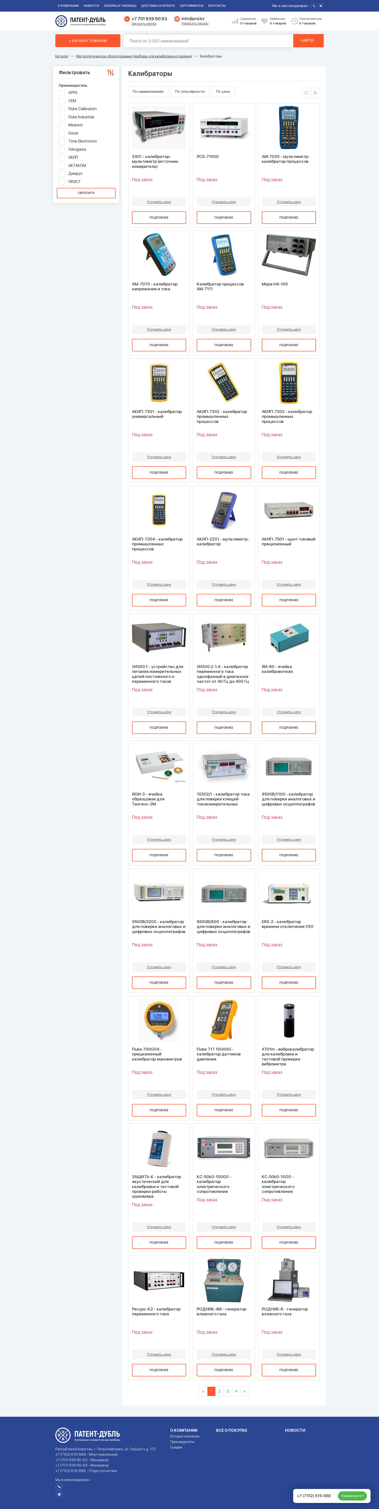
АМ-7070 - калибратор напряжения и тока (154, 286)
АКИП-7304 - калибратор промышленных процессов (157, 544)
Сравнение (249, 21)
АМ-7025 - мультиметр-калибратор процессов (286, 159)
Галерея (176, 1447)
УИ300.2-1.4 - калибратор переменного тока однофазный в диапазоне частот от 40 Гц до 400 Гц (223, 674)
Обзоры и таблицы (120, 5)
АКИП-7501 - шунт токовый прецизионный (288, 541)
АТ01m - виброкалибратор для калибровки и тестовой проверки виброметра (288, 1056)
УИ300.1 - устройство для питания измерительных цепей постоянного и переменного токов (157, 674)
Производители (182, 1442)
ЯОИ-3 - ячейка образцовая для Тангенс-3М (148, 799)
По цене (223, 91)
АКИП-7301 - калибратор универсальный (157, 414)
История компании (184, 1436)
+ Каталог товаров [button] (88, 41)
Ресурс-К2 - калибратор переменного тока (156, 1311)
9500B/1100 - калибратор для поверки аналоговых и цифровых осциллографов (288, 799)
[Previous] (203, 1391)
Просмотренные (307, 21)
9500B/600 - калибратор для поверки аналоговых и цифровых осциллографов (223, 926)
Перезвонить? (352, 1496)
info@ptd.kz (193, 18)
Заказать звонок (144, 24)
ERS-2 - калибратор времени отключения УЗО (287, 924)
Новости (91, 5)
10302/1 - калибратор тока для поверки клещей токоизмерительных (223, 799)
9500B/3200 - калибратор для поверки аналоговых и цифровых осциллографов (158, 926)
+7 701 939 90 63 (149, 18)
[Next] (244, 1391)
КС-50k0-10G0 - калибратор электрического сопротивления (278, 1184)
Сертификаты (192, 5)
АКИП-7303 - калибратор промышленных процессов (287, 416)
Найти (307, 41)
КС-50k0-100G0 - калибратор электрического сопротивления (214, 1184)
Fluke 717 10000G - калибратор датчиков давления (219, 1054)
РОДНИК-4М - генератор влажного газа (221, 1311)
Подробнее (159, 217)
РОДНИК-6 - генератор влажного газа (285, 1311)
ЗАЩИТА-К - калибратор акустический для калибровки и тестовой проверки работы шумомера (156, 1186)
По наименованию (148, 91)
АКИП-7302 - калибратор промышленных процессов (222, 416)
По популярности (189, 91)
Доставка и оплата (158, 5)
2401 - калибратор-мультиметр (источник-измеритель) (156, 161)
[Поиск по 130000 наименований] (207, 41)
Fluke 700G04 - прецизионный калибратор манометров (157, 1054)
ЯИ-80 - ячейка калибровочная (277, 669)
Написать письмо (195, 23)
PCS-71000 (208, 156)
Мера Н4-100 (275, 284)
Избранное (278, 21)
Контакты (217, 5)
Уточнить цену (159, 202)
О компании (68, 5)
